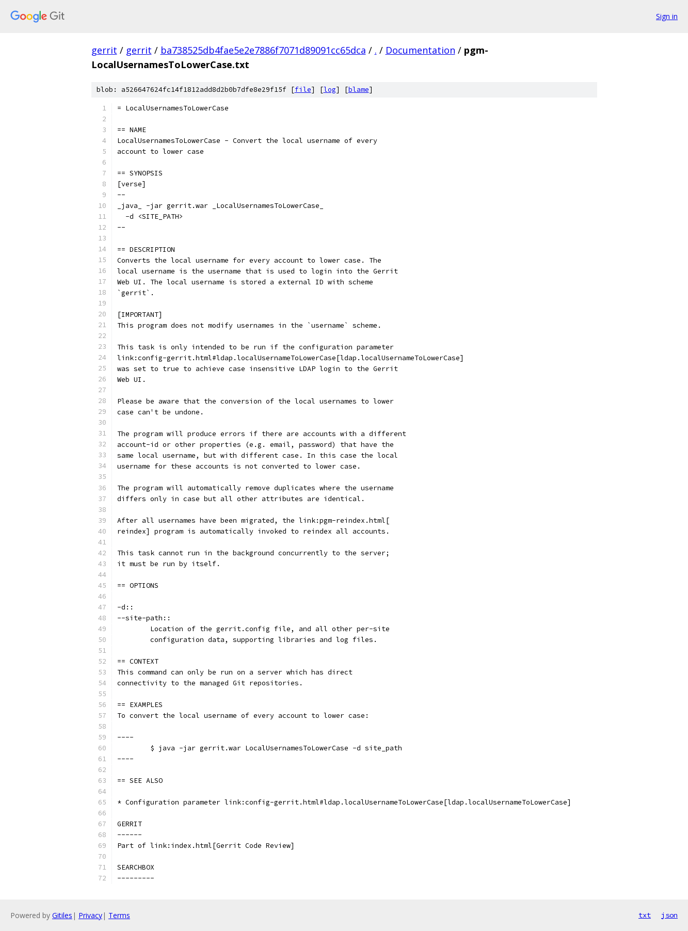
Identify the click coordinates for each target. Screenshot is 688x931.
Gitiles (62, 915)
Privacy (90, 915)
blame (358, 89)
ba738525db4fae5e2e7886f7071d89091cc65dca (263, 50)
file (303, 89)
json (669, 915)
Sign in (667, 16)
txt (644, 915)
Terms (119, 915)
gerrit (104, 50)
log (330, 89)
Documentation (420, 50)
